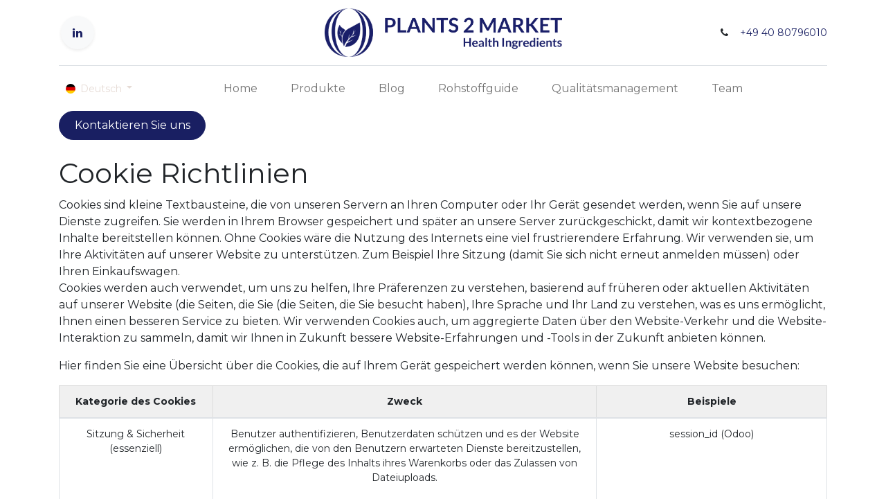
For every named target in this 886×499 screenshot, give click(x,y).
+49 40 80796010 (783, 32)
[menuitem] (240, 89)
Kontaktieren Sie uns (132, 125)
